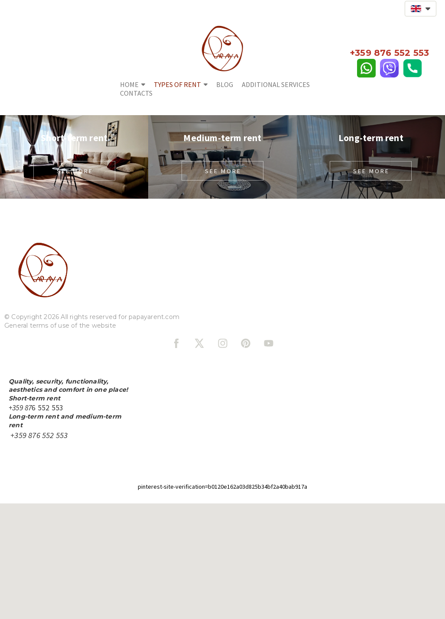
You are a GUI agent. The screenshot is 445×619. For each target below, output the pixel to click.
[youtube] (268, 343)
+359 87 (368, 53)
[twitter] (199, 343)
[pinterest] (245, 343)
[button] (420, 8)
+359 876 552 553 (39, 435)
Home (132, 84)
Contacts (136, 93)
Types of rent (181, 84)
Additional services (276, 84)
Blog (224, 84)
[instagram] (222, 343)
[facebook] (176, 343)
